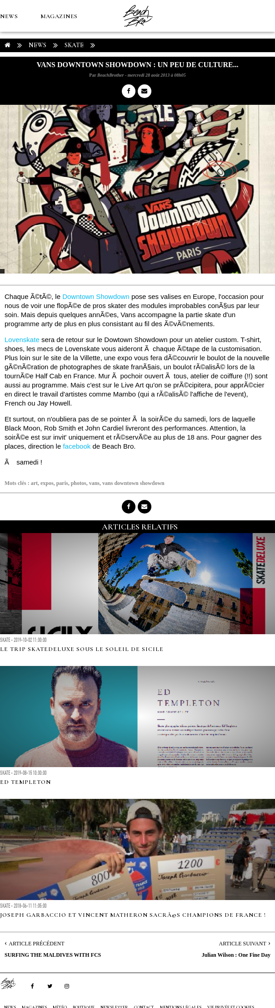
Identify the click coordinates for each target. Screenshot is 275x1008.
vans (94, 483)
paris (62, 483)
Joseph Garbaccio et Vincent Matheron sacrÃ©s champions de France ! (133, 915)
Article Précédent (36, 943)
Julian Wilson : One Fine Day (236, 955)
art (34, 483)
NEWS (9, 16)
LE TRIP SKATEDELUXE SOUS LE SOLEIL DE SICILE (82, 649)
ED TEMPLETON (25, 782)
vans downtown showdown (133, 483)
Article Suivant (242, 943)
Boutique (49, 79)
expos (47, 483)
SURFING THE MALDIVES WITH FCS (53, 955)
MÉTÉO (11, 79)
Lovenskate (22, 339)
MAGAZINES (59, 16)
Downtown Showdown (96, 296)
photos (78, 483)
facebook (76, 446)
